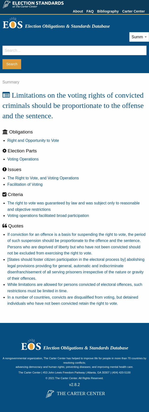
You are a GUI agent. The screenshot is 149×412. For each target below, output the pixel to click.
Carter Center (133, 11)
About (78, 11)
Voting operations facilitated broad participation (48, 215)
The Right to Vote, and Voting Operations (43, 178)
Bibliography (108, 11)
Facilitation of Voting (25, 184)
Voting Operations (23, 159)
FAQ (90, 11)
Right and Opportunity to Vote (33, 140)
